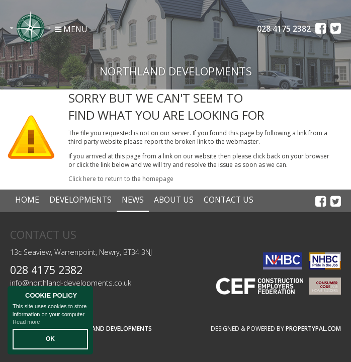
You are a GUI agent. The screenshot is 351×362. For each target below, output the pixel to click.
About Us (174, 199)
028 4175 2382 (46, 269)
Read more (26, 322)
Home (27, 199)
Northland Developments (109, 328)
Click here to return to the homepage (120, 178)
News (133, 199)
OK (50, 338)
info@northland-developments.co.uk (70, 283)
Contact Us (228, 199)
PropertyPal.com (313, 328)
